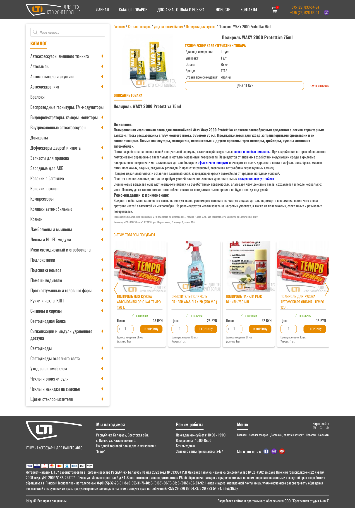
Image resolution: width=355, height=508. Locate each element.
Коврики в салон (44, 188)
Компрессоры (41, 198)
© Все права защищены (46, 500)
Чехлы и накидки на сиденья (55, 388)
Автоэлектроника (44, 86)
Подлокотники (42, 259)
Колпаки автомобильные (51, 208)
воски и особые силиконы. (252, 151)
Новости (223, 9)
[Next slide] (327, 289)
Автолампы (39, 66)
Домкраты (39, 137)
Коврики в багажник (47, 178)
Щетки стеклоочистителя (51, 398)
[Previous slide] (116, 289)
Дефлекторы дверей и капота (55, 147)
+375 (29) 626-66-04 (304, 12)
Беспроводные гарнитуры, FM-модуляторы (66, 106)
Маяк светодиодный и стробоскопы (60, 249)
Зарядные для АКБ (46, 168)
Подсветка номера (45, 269)
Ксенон (36, 219)
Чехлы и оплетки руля (49, 378)
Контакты (248, 9)
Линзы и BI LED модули (50, 239)
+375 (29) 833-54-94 (304, 7)
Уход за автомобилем (48, 368)
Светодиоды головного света (55, 358)
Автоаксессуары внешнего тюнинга (59, 56)
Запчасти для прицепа (49, 157)
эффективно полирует (213, 162)
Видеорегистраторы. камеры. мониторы (64, 117)
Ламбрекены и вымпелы (51, 229)
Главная (101, 9)
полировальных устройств (256, 178)
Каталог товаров (133, 9)
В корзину (151, 328)
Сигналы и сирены (46, 310)
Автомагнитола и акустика (52, 76)
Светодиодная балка (48, 320)
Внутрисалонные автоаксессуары (58, 127)
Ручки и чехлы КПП (47, 300)
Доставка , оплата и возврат (181, 9)
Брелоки (37, 96)
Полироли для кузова (201, 26)
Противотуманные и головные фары (60, 290)
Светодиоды (41, 348)
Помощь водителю (46, 280)
